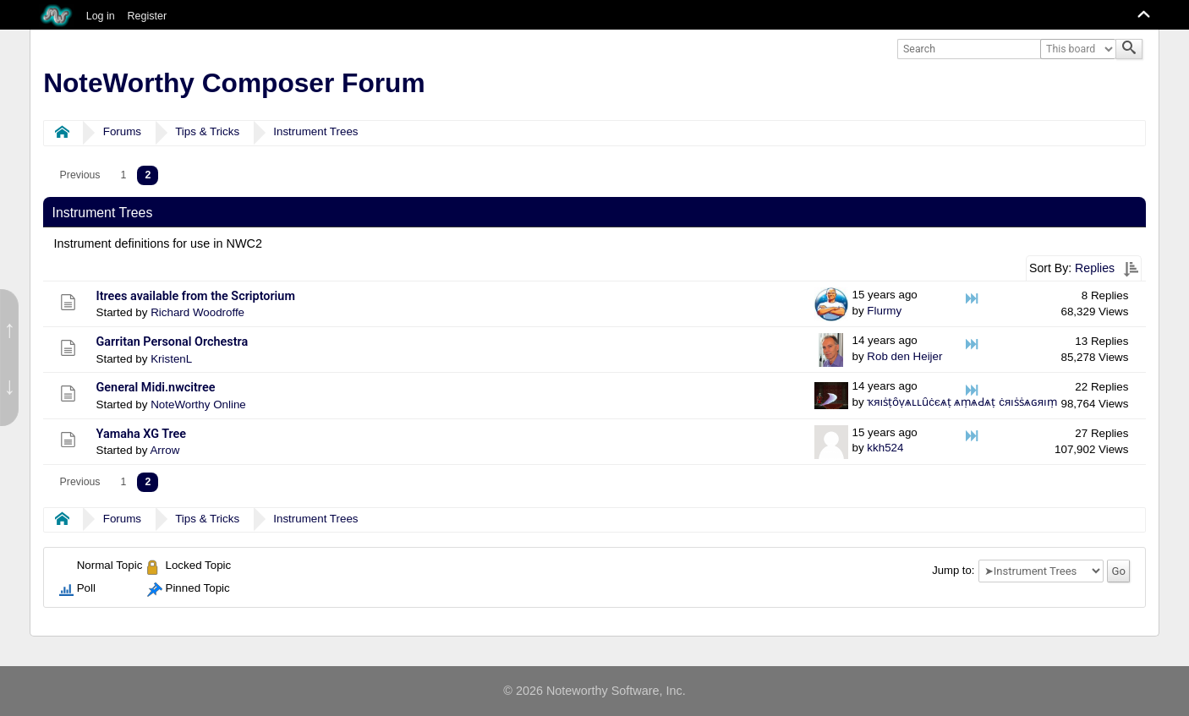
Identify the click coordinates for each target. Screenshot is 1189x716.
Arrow (164, 450)
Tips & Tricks (207, 131)
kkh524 (885, 447)
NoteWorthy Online (198, 404)
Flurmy (884, 310)
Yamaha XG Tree (141, 434)
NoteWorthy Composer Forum (234, 83)
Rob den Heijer (904, 356)
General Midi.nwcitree (156, 387)
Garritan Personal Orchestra (172, 342)
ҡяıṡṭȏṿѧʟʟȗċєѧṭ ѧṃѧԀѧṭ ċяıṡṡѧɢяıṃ (961, 402)
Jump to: (953, 571)
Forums (122, 131)
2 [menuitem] (148, 175)
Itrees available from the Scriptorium (195, 296)
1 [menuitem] (124, 175)
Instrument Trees (315, 131)
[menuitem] (80, 175)
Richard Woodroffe (197, 312)
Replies (1095, 268)
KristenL (171, 359)
